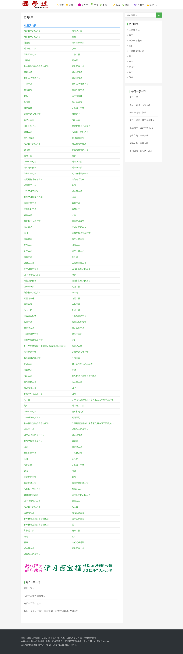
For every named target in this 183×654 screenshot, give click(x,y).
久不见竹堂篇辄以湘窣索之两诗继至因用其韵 (45, 346)
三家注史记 (134, 30)
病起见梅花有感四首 (81, 126)
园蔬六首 (28, 72)
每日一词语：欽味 (32, 603)
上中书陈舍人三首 (32, 274)
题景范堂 (28, 108)
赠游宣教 (28, 90)
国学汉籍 (144, 135)
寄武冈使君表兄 (79, 227)
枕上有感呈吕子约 (80, 173)
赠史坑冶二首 (78, 328)
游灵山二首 (29, 120)
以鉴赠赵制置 (30, 316)
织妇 (74, 48)
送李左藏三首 (78, 42)
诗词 (95, 4)
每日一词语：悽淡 (138, 112)
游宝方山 (76, 501)
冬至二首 (28, 251)
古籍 (70, 4)
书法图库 (134, 128)
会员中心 (153, 4)
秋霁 (74, 274)
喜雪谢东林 (29, 298)
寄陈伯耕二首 (30, 209)
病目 (26, 233)
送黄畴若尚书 (78, 179)
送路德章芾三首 (79, 263)
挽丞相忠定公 (78, 411)
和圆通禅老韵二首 (80, 149)
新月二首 (76, 203)
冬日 (74, 185)
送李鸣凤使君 (30, 167)
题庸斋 (27, 42)
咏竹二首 (76, 54)
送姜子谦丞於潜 (31, 191)
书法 (116, 4)
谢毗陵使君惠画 (31, 495)
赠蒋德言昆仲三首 (80, 429)
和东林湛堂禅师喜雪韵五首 (36, 66)
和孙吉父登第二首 (32, 78)
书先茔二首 (77, 382)
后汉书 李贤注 (135, 40)
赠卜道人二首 (30, 48)
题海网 (143, 151)
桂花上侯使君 (30, 280)
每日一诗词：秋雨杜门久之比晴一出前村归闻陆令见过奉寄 (51, 611)
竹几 (74, 340)
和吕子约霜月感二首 (33, 393)
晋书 (131, 56)
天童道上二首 (78, 108)
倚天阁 (75, 292)
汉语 (104, 4)
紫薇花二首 (77, 489)
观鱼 (26, 96)
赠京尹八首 (77, 30)
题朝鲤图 (28, 304)
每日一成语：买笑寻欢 (140, 105)
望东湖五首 (77, 72)
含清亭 (27, 102)
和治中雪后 (77, 334)
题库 (150, 151)
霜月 (26, 542)
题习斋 (27, 149)
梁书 (131, 72)
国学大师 (134, 143)
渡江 (74, 536)
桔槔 (74, 471)
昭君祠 (75, 441)
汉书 (131, 35)
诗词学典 (144, 128)
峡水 (26, 471)
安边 (74, 370)
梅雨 (26, 447)
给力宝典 (134, 135)
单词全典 (134, 151)
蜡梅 (74, 197)
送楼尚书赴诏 (78, 542)
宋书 (131, 61)
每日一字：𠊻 (135, 97)
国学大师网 (26, 638)
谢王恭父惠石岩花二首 (82, 364)
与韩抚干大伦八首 (32, 30)
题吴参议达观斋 (79, 322)
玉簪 (74, 36)
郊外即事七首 (30, 54)
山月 (74, 393)
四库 (82, 4)
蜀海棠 (75, 60)
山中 (74, 388)
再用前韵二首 (30, 203)
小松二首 (28, 84)
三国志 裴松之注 (136, 51)
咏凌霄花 (28, 227)
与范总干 (76, 209)
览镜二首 (76, 286)
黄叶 (26, 405)
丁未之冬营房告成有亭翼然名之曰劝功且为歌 (92, 399)
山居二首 (76, 245)
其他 (138, 4)
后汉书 (132, 45)
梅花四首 (76, 120)
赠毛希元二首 (30, 185)
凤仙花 (75, 459)
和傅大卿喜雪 (78, 138)
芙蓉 (74, 155)
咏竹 (74, 215)
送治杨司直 (77, 453)
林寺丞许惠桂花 (31, 268)
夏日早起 (76, 417)
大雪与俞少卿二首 (32, 114)
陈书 (131, 77)
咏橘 (26, 459)
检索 (61, 4)
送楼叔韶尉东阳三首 (81, 268)
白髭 (26, 536)
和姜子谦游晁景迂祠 (33, 197)
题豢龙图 (76, 114)
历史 (126, 4)
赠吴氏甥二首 (78, 90)
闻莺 (74, 477)
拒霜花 (27, 60)
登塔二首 (28, 245)
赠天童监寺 (77, 102)
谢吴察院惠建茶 (79, 144)
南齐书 (132, 67)
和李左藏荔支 (78, 221)
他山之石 (28, 310)
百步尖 (75, 257)
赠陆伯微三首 (30, 453)
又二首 (27, 399)
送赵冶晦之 (29, 512)
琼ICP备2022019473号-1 (65, 645)
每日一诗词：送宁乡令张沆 (142, 120)
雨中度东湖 (77, 96)
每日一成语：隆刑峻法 (34, 595)
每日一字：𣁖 (29, 588)
